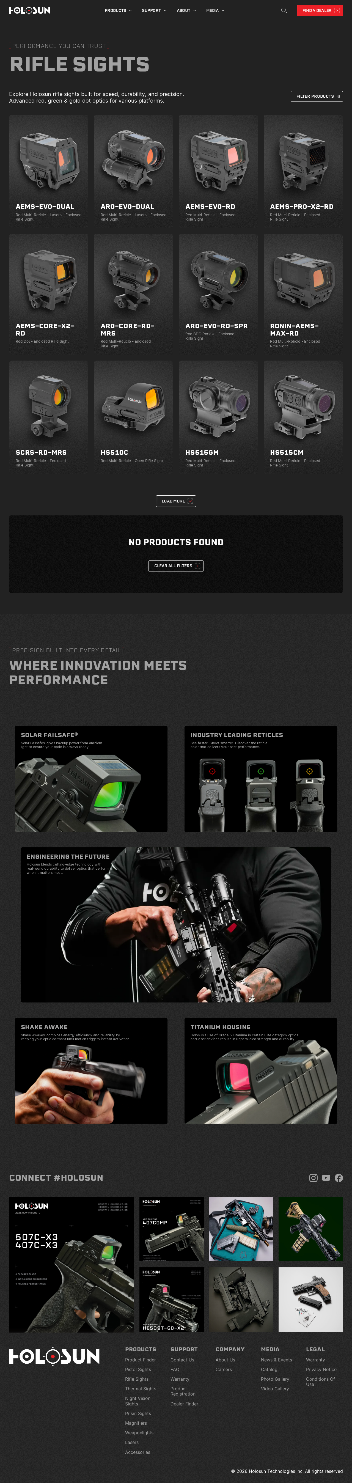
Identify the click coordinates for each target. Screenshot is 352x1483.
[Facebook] (339, 1178)
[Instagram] (313, 1178)
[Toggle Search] (284, 10)
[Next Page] (176, 501)
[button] (317, 96)
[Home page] (29, 10)
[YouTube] (326, 1178)
